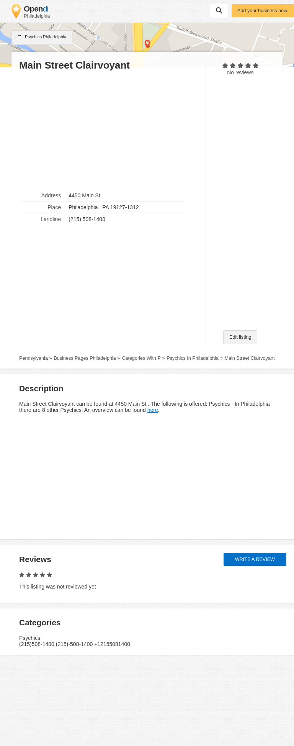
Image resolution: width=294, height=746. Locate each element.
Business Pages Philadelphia (85, 358)
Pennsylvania (33, 358)
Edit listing (240, 337)
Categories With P (141, 358)
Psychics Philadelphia (42, 37)
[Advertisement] (108, 130)
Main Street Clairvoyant (250, 358)
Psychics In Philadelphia (193, 358)
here (152, 410)
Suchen (219, 10)
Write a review (255, 559)
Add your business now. (262, 10)
